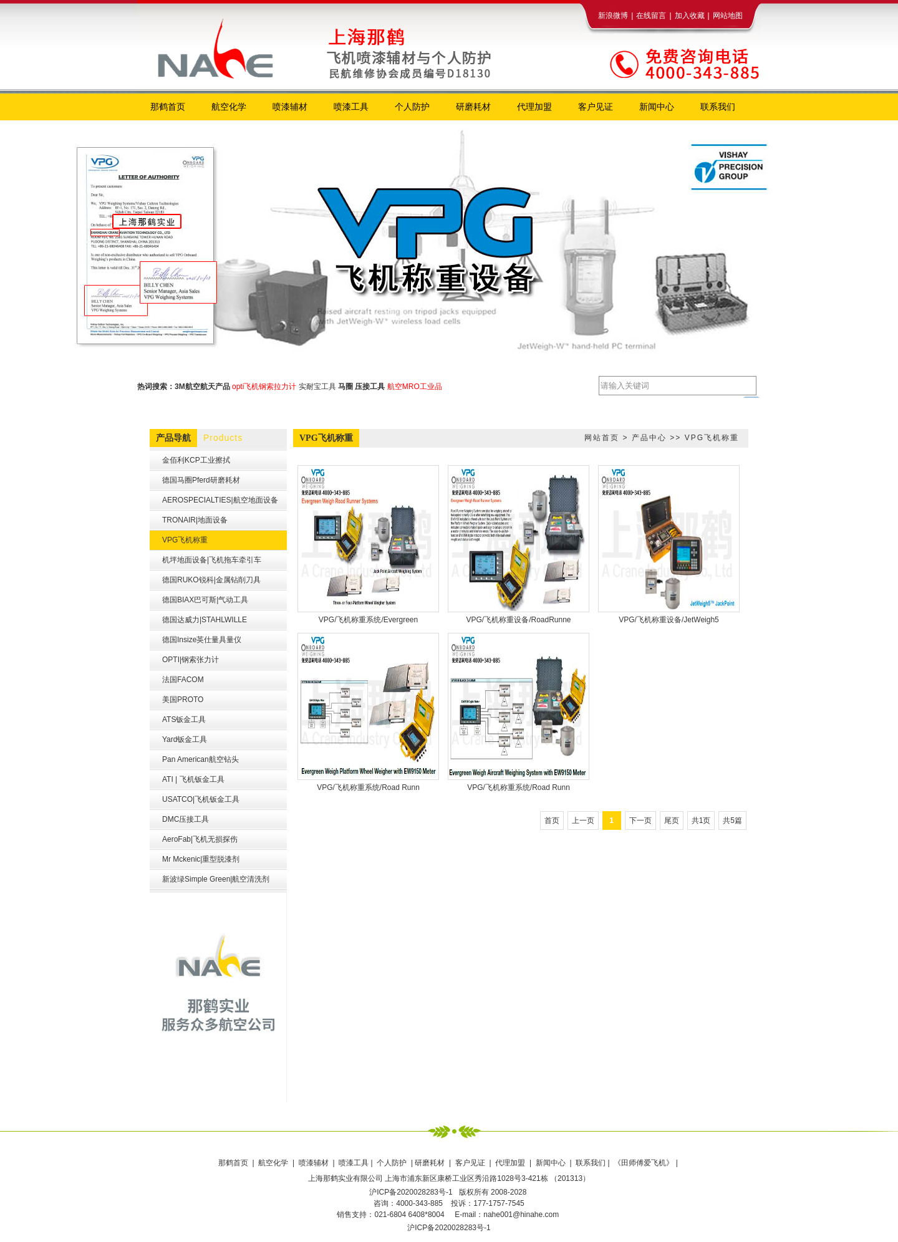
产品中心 (649, 437)
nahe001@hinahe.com (521, 1214)
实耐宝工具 (317, 386)
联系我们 (591, 1162)
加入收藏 (690, 15)
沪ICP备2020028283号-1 (448, 1227)
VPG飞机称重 (712, 437)
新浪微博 (613, 15)
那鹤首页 (234, 1162)
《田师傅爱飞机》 (644, 1162)
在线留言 (651, 15)
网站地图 (728, 15)
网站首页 (601, 437)
